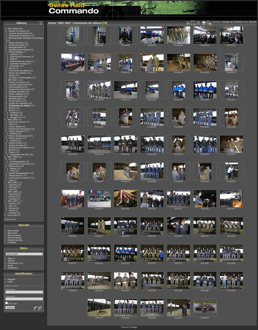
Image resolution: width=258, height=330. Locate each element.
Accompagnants (17, 161)
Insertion (14, 54)
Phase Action (15, 175)
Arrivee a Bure (15, 143)
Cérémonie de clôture (19, 70)
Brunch (12, 108)
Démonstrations (16, 87)
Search (11, 261)
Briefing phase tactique (19, 49)
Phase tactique (16, 52)
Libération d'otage (18, 63)
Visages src (15, 117)
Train (12, 171)
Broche (12, 68)
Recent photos (14, 235)
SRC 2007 (12, 80)
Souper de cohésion (18, 103)
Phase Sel (14, 166)
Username (10, 289)
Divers (12, 75)
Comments (13, 263)
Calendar (12, 242)
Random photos (15, 240)
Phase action (15, 101)
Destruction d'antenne (20, 56)
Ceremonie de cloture (19, 178)
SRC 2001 (12, 182)
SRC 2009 (12, 28)
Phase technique (17, 45)
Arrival (12, 210)
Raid (12, 59)
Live (11, 189)
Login (10, 281)
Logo (11, 180)
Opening (13, 185)
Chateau (14, 112)
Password (10, 296)
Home (52, 22)
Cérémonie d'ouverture (19, 35)
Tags (10, 258)
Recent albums (15, 237)
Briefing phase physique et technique (26, 38)
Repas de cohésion (18, 73)
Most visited (13, 230)
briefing (13, 140)
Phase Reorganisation (19, 173)
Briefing (13, 133)
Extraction (15, 66)
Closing (12, 187)
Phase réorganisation (19, 136)
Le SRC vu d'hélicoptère (20, 77)
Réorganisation (16, 47)
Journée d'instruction (18, 33)
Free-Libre (12, 215)
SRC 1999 (12, 192)
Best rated (12, 233)
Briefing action (15, 98)
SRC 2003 (12, 157)
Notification (13, 268)
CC (10, 159)
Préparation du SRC (19, 154)
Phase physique (16, 42)
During (12, 196)
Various (12, 203)
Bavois (13, 168)
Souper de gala (16, 145)
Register (12, 279)
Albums (21, 22)
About (10, 265)
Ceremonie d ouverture (19, 164)
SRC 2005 (12, 119)
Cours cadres (15, 126)
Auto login (11, 303)
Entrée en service (17, 31)
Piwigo (134, 327)
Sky (11, 206)
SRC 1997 (12, 201)
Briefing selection (17, 91)
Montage (14, 115)
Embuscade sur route (20, 61)
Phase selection (16, 94)
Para (11, 124)
